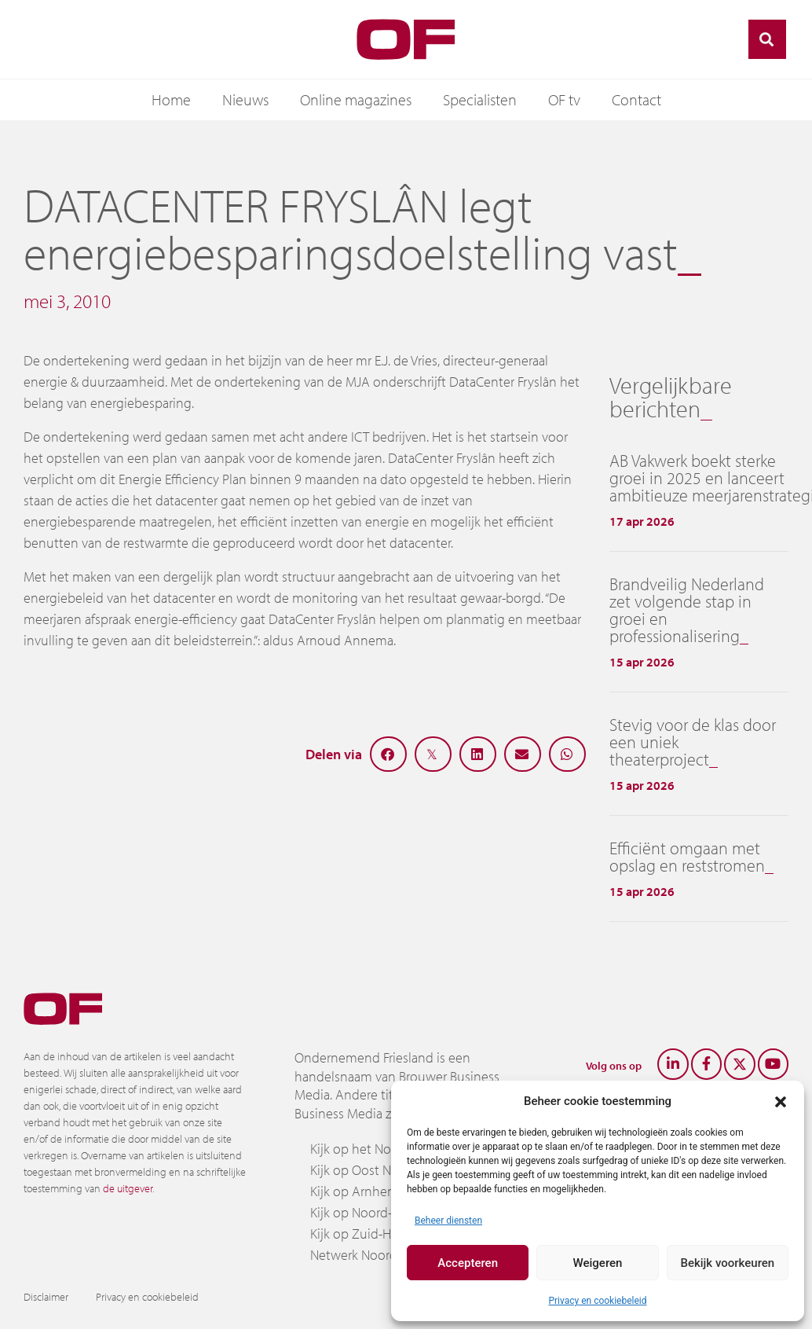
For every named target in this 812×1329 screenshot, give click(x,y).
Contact (636, 99)
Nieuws (245, 99)
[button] (780, 1101)
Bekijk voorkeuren (727, 1263)
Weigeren (598, 1263)
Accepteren (467, 1263)
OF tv (564, 99)
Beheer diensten (448, 1220)
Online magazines (355, 99)
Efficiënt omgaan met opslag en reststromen (687, 856)
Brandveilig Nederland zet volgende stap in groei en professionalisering (686, 610)
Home (171, 99)
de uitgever (127, 1188)
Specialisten (480, 99)
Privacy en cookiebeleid (597, 1300)
